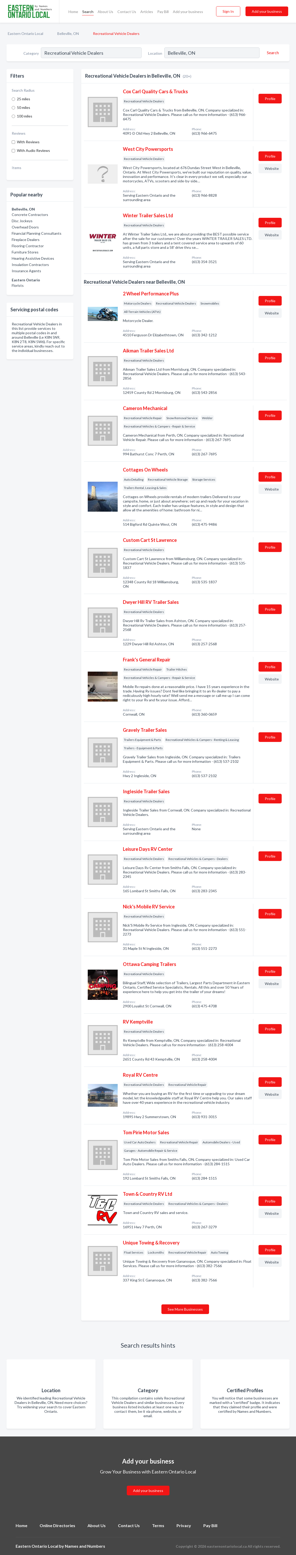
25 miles (23, 99)
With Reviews (28, 142)
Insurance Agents (26, 271)
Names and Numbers (85, 1546)
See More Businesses (185, 1309)
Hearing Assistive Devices (33, 258)
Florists (18, 285)
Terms (158, 1525)
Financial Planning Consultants (36, 233)
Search (87, 11)
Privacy (184, 1525)
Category (31, 53)
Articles (146, 11)
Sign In (228, 11)
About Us (105, 11)
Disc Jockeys (22, 221)
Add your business (188, 11)
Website (272, 168)
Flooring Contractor (28, 246)
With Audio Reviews (33, 150)
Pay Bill (163, 11)
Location (155, 53)
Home (73, 11)
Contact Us (126, 11)
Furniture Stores (25, 252)
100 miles (24, 116)
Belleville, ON (68, 33)
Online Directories (57, 1525)
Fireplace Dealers (26, 239)
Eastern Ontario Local (25, 33)
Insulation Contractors (30, 264)
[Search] (272, 52)
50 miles (23, 107)
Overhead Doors (25, 227)
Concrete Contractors (30, 214)
